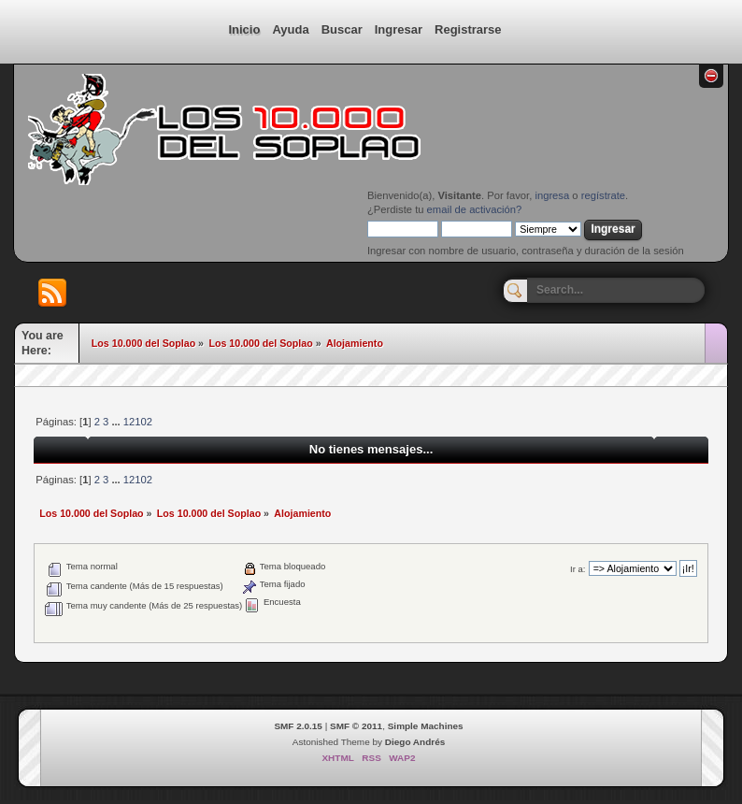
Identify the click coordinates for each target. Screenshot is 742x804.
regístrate (603, 195)
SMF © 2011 (356, 726)
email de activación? (474, 209)
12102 (137, 421)
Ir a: (577, 569)
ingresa (552, 195)
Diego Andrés (415, 742)
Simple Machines (426, 726)
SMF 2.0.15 (298, 726)
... (116, 421)
